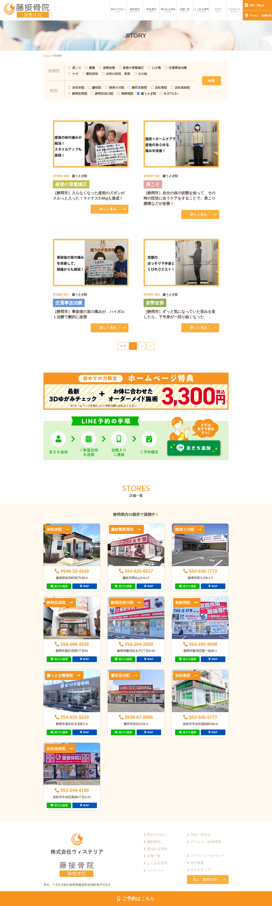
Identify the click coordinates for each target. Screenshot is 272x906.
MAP (86, 586)
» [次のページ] (150, 345)
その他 (140, 73)
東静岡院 (125, 93)
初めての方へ (118, 10)
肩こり (74, 67)
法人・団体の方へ (206, 879)
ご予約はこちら (138, 898)
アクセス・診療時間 (260, 15)
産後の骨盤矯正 (131, 67)
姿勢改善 (107, 67)
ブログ (218, 10)
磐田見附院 (137, 87)
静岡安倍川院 (102, 93)
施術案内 (135, 10)
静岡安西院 (77, 93)
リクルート (234, 10)
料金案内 (151, 10)
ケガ (73, 73)
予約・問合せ (256, 5)
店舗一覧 (185, 10)
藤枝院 (94, 87)
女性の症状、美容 (116, 73)
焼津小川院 (114, 87)
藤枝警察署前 (122, 529)
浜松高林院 (180, 87)
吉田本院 (76, 87)
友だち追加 (61, 586)
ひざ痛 (154, 67)
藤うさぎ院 (146, 93)
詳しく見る (108, 209)
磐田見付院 (120, 675)
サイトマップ (200, 870)
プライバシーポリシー (207, 855)
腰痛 (90, 67)
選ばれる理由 (168, 10)
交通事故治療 (176, 67)
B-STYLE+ (169, 93)
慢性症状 (90, 73)
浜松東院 (159, 87)
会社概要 (197, 863)
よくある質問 (201, 10)
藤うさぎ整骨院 (60, 675)
